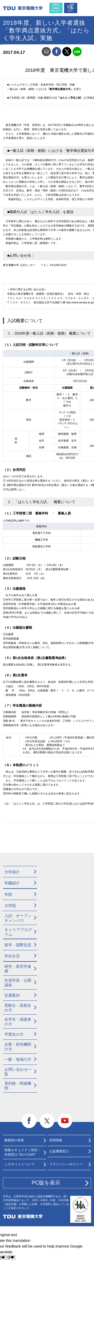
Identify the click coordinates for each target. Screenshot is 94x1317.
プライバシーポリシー (66, 1164)
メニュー (85, 7)
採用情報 (55, 1140)
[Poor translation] (10, 1257)
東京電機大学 (23, 1216)
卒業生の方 (14, 1034)
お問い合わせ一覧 (18, 1072)
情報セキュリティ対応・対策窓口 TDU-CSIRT (22, 1152)
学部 (8, 894)
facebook (56, 51)
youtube (64, 1120)
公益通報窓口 (59, 1151)
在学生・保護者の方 (17, 1021)
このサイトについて (19, 1164)
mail (46, 51)
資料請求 (56, 11)
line (77, 51)
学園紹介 (12, 883)
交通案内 (12, 995)
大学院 (10, 905)
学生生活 (12, 956)
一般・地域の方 (17, 1059)
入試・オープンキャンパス (18, 918)
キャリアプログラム (18, 932)
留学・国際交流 (17, 945)
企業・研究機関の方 (17, 1046)
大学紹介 (12, 872)
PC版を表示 (46, 1183)
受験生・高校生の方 (17, 1007)
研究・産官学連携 (17, 968)
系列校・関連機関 (17, 1085)
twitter (66, 51)
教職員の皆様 (14, 1140)
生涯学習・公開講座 (17, 982)
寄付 (70, 11)
